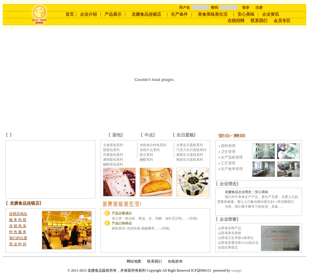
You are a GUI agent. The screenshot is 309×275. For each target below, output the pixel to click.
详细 (193, 218)
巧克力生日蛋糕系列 (191, 150)
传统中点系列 (150, 150)
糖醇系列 (146, 159)
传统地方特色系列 (153, 145)
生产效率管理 (232, 169)
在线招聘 (236, 20)
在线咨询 (175, 261)
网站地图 (134, 261)
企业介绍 (88, 14)
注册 (259, 7)
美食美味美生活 (213, 14)
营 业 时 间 (17, 244)
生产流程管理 (232, 157)
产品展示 (113, 14)
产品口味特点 (122, 223)
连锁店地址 (18, 214)
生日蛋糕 (185, 135)
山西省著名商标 (229, 233)
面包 (116, 135)
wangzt (236, 270)
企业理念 (228, 184)
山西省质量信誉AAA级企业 (238, 242)
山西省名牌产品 (229, 228)
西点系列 (146, 154)
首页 (69, 14)
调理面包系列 (113, 159)
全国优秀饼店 (228, 247)
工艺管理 (228, 163)
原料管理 (228, 146)
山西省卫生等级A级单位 (236, 238)
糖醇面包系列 (113, 164)
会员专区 (282, 20)
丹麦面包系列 (113, 154)
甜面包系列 (111, 150)
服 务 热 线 (17, 220)
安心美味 (246, 14)
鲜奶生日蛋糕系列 (189, 159)
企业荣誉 (228, 219)
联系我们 (259, 20)
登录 (245, 7)
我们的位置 (18, 238)
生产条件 (179, 14)
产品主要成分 (122, 213)
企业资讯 (270, 14)
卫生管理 (228, 151)
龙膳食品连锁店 (146, 14)
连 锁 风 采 (17, 226)
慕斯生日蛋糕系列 (189, 154)
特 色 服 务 (17, 232)
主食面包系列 (113, 145)
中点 (149, 135)
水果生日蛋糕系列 (189, 145)
